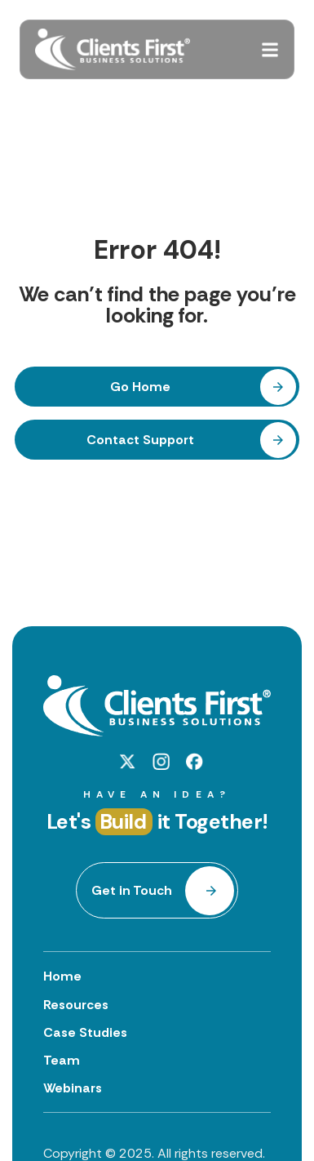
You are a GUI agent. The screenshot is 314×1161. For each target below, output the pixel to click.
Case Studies (85, 1032)
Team (61, 1060)
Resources (75, 1004)
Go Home (140, 386)
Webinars (72, 1087)
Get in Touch (131, 890)
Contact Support (140, 439)
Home (62, 976)
